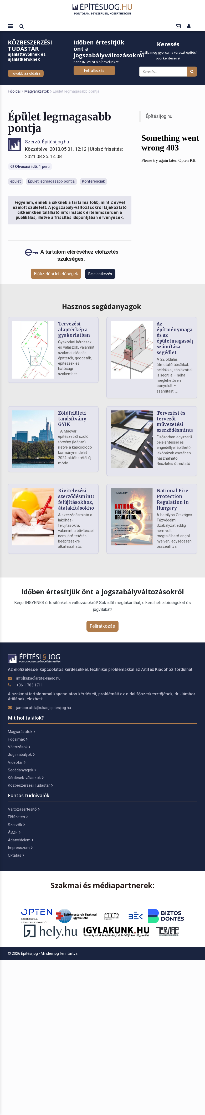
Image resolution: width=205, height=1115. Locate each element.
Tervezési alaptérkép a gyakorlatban (74, 329)
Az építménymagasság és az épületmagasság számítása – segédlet (180, 338)
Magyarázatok (36, 91)
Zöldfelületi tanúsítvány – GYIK (74, 419)
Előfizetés (18, 817)
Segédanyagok (22, 770)
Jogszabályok (21, 754)
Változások (19, 747)
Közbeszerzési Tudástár (30, 785)
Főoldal (14, 91)
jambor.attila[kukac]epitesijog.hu (43, 707)
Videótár (16, 762)
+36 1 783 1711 (29, 685)
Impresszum (20, 847)
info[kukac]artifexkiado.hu (38, 678)
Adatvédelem (20, 840)
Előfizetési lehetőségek (56, 273)
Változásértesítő (23, 809)
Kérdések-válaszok (25, 777)
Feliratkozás (94, 70)
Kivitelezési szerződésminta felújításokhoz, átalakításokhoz (77, 499)
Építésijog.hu (159, 116)
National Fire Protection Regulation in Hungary (173, 499)
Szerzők (16, 824)
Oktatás (16, 855)
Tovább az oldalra (25, 73)
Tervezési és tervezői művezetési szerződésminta (175, 421)
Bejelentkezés (100, 274)
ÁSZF (14, 832)
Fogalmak (17, 739)
